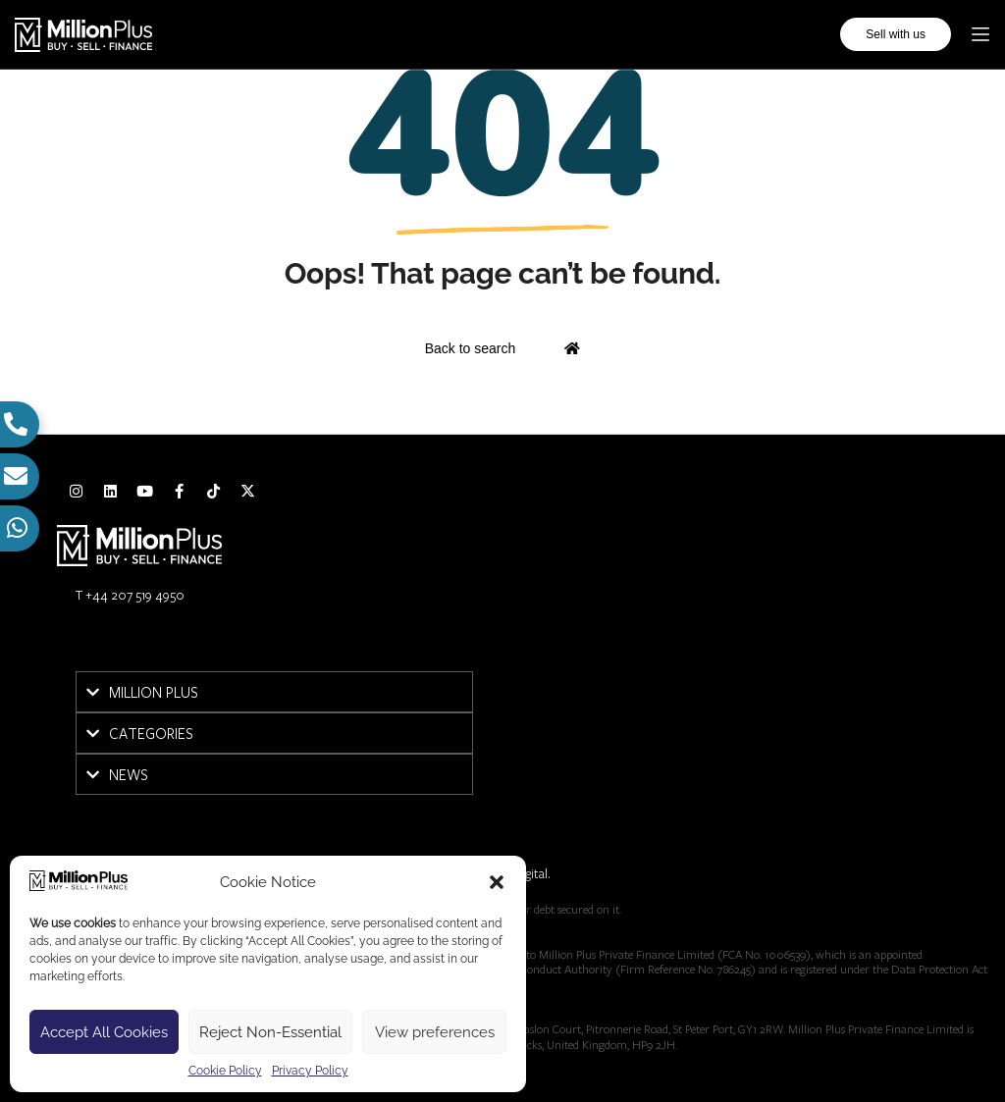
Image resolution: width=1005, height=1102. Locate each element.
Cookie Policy (225, 1070)
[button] (496, 882)
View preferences (435, 1032)
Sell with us (896, 34)
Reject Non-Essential (270, 1032)
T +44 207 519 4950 (130, 594)
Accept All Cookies (104, 1032)
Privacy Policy (310, 1070)
